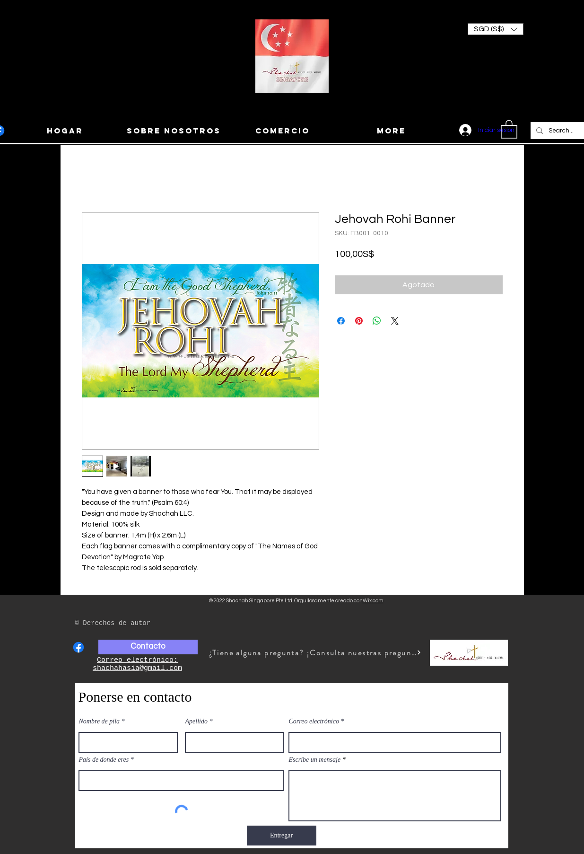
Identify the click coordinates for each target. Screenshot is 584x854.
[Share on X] (395, 320)
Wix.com (373, 600)
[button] (495, 29)
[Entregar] (281, 835)
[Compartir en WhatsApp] (377, 320)
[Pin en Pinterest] (359, 320)
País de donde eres (104, 760)
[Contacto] (148, 647)
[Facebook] (78, 647)
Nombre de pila (99, 721)
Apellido (196, 721)
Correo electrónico (314, 721)
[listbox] (495, 29)
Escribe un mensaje (315, 760)
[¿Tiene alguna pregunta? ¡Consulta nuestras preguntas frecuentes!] (315, 653)
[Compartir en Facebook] (341, 320)
